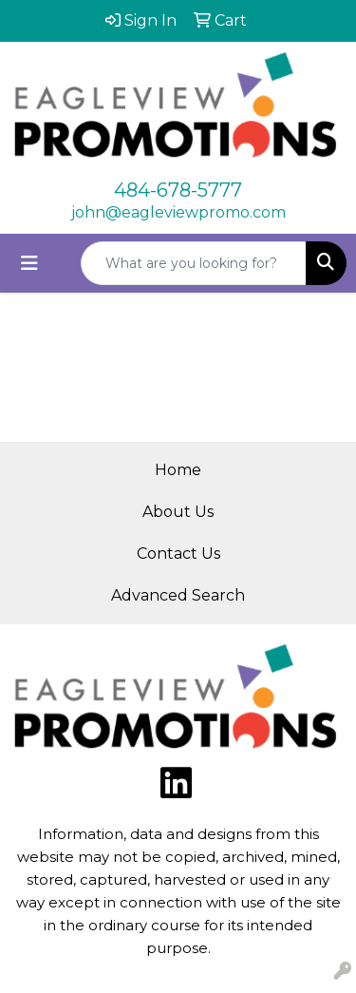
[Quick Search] (194, 263)
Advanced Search (178, 595)
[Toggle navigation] (29, 263)
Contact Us (178, 553)
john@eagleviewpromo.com (178, 212)
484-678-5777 (178, 190)
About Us (178, 512)
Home (178, 470)
